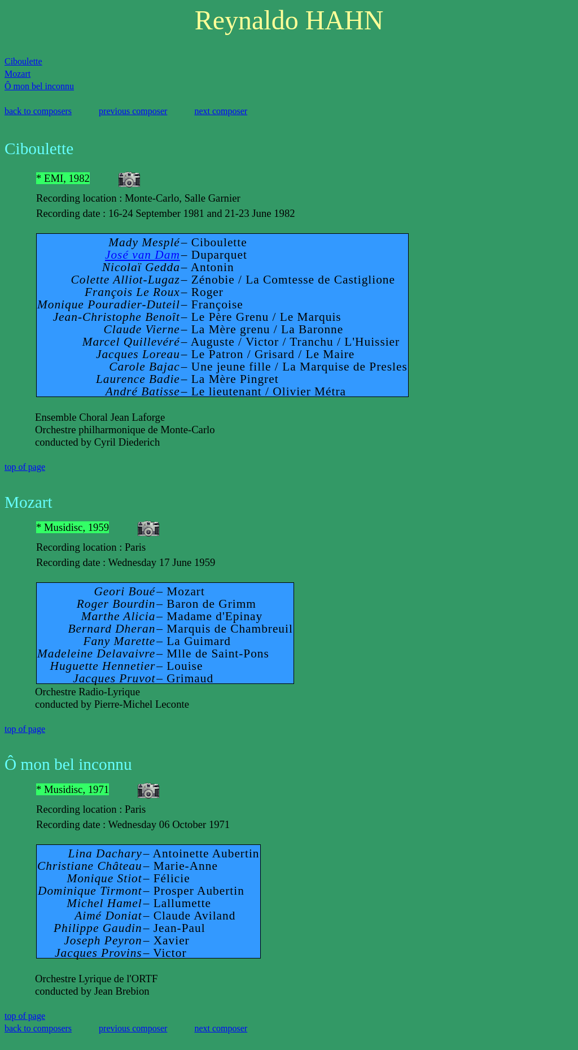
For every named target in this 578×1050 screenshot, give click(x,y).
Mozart (17, 74)
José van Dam (142, 255)
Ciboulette (23, 61)
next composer (220, 111)
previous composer (133, 111)
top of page (25, 467)
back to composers (38, 111)
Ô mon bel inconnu (39, 86)
